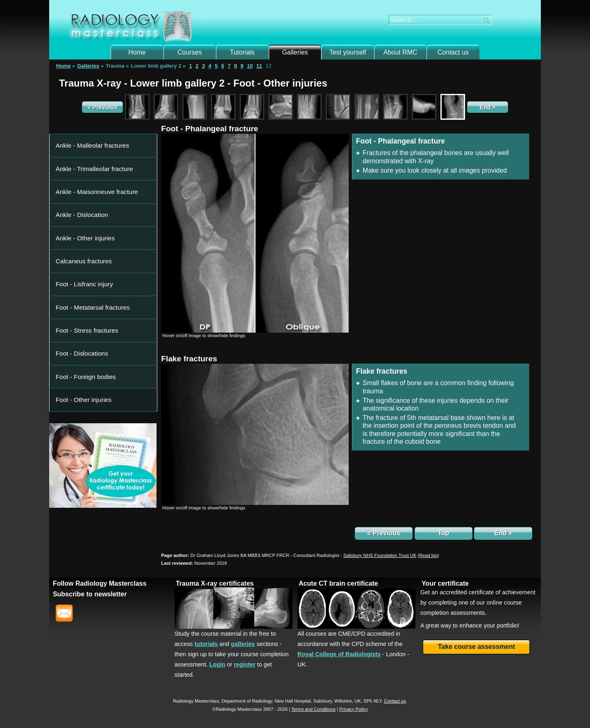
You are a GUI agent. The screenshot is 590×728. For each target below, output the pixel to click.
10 (250, 66)
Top (443, 532)
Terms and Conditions (313, 709)
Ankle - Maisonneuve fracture (91, 164)
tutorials (206, 644)
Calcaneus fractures (80, 200)
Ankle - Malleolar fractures (87, 140)
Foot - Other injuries (80, 272)
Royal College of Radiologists (339, 654)
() (428, 555)
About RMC (401, 52)
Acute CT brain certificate (338, 583)
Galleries (295, 52)
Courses (189, 52)
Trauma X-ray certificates (215, 583)
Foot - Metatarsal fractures (87, 224)
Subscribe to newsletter (90, 594)
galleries (243, 644)
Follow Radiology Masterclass (100, 583)
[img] (255, 233)
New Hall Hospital (293, 700)
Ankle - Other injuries (81, 188)
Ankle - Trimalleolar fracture (88, 152)
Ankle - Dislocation (78, 176)
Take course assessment (476, 646)
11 (259, 66)
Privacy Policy (353, 709)
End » (487, 107)
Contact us (452, 52)
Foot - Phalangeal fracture (209, 128)
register (245, 664)
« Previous (103, 107)
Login (217, 664)
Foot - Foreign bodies (82, 260)
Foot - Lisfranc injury (80, 212)
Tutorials (242, 52)
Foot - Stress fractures (83, 236)
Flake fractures (189, 358)
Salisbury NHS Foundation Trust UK (379, 555)
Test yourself (347, 52)
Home (137, 52)
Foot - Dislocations (78, 248)
